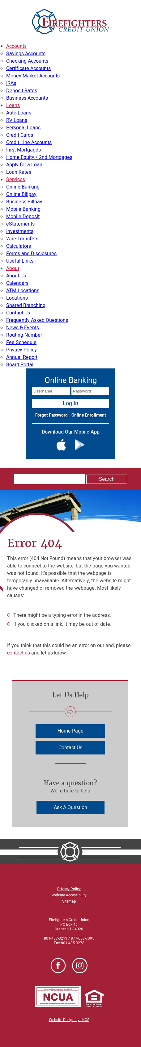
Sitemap (69, 901)
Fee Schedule (21, 342)
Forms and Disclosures (31, 253)
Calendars (17, 283)
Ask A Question (70, 807)
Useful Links (19, 261)
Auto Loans (18, 113)
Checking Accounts (27, 61)
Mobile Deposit (23, 216)
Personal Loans (23, 127)
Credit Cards (19, 135)
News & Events (22, 327)
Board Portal (19, 364)
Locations (17, 298)
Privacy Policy (21, 350)
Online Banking (23, 187)
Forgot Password (51, 415)
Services (15, 179)
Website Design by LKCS (69, 1020)
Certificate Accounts (28, 68)
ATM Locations (22, 290)
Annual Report (21, 357)
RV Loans (16, 120)
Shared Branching (25, 305)
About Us (16, 276)
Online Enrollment (88, 415)
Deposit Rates (21, 90)
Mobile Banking (23, 209)
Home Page (70, 731)
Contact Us (18, 313)
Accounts (16, 46)
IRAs (11, 83)
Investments (19, 231)
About (12, 268)
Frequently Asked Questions (37, 320)
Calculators (18, 246)
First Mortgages (23, 150)
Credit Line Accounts (29, 142)
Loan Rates (18, 172)
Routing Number (24, 335)
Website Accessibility (69, 895)
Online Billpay (21, 194)
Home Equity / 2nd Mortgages (39, 157)
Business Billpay (24, 202)
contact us (18, 653)
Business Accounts (27, 98)
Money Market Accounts (33, 76)
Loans (13, 105)
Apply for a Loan (24, 164)
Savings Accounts (25, 53)
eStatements (20, 224)
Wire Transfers (22, 239)
